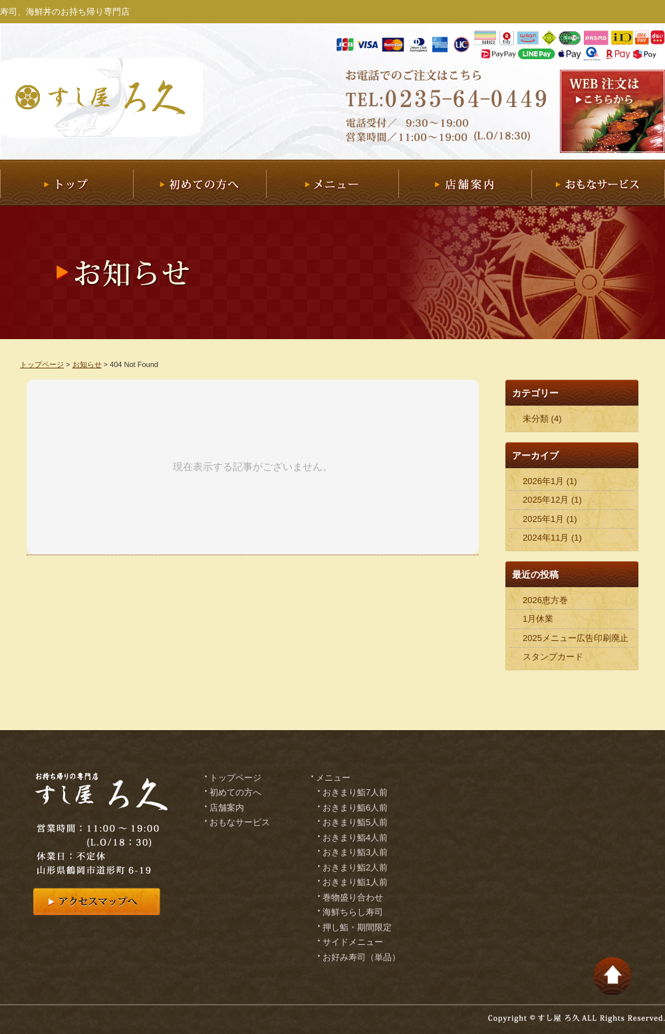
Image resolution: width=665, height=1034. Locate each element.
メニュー (332, 183)
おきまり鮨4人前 (355, 837)
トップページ (42, 364)
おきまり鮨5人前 (355, 822)
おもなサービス (598, 183)
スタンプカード (553, 657)
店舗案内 (464, 183)
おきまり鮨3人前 (355, 852)
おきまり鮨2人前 (355, 867)
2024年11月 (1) (552, 538)
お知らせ (87, 364)
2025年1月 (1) (550, 519)
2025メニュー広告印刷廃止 (575, 638)
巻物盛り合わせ (353, 897)
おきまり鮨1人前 (355, 882)
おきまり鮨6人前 (355, 808)
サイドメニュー (353, 942)
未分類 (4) (542, 419)
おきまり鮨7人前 (355, 792)
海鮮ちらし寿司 (353, 912)
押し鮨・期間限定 (357, 927)
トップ (66, 183)
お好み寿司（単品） (361, 957)
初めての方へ (199, 183)
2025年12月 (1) (552, 500)
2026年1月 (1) (550, 481)
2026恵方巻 (545, 600)
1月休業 (538, 619)
